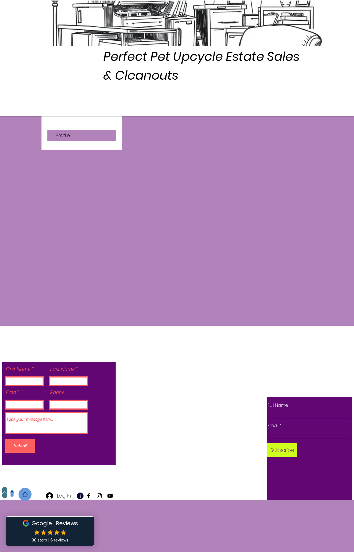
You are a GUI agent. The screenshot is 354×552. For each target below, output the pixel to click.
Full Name (277, 405)
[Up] (4, 492)
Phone (57, 392)
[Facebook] (88, 496)
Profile (63, 135)
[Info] (80, 495)
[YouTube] (110, 496)
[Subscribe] (282, 450)
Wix (186, 458)
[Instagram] (99, 496)
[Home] (12, 493)
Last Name (62, 369)
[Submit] (20, 446)
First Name (18, 369)
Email (12, 392)
